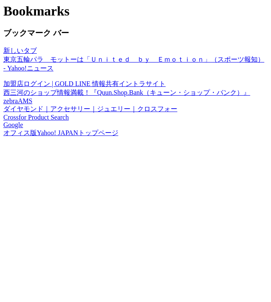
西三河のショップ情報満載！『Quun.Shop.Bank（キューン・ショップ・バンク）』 (126, 92)
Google (13, 124)
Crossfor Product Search (36, 117)
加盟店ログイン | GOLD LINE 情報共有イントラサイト (84, 83)
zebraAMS (17, 100)
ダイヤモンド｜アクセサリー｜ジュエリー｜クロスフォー (90, 108)
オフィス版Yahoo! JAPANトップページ (60, 132)
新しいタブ (20, 50)
